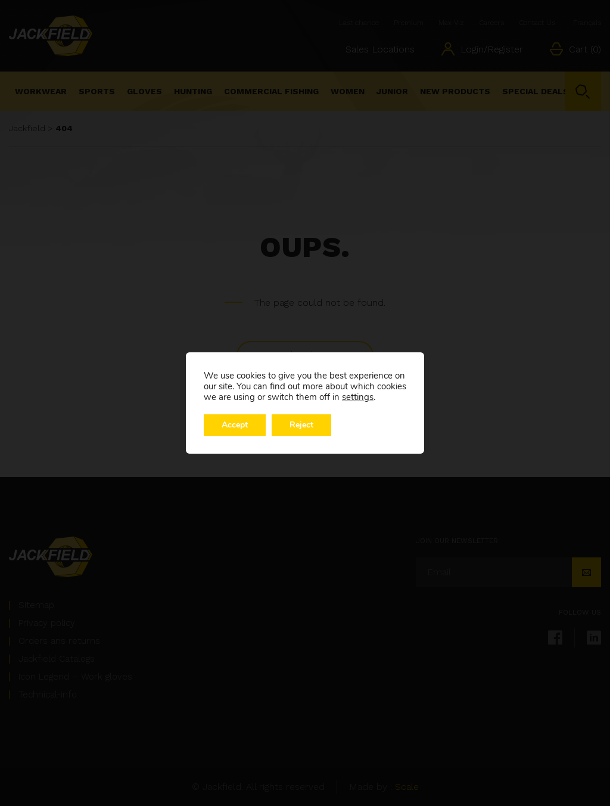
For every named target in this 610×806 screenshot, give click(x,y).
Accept (235, 424)
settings (358, 397)
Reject (301, 424)
